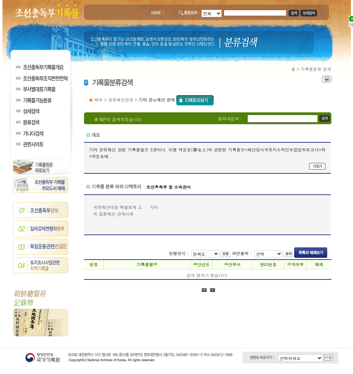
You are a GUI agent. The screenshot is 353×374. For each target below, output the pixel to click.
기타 (154, 207)
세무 (98, 100)
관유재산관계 (120, 100)
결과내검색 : (230, 118)
